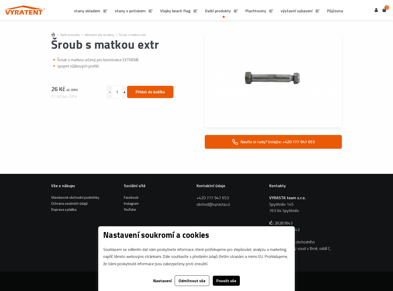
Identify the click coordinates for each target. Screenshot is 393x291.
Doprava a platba (63, 209)
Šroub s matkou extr (132, 35)
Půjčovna (335, 11)
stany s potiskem (130, 11)
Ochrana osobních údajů (69, 203)
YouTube (130, 209)
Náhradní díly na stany (99, 35)
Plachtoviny (255, 11)
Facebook (131, 197)
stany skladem (87, 11)
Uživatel (376, 10)
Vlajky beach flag (175, 11)
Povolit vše (226, 281)
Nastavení (162, 281)
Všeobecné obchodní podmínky (75, 197)
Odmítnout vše (192, 281)
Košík (384, 9)
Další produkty (70, 35)
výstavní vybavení (297, 11)
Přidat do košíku (150, 92)
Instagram (131, 203)
